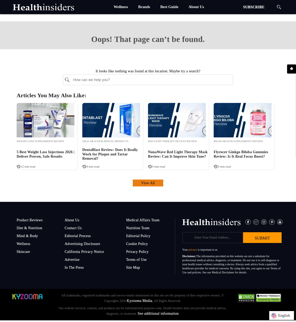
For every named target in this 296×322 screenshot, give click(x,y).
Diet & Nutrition (29, 228)
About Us (72, 220)
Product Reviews (30, 220)
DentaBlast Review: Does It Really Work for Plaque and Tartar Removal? (110, 154)
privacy (193, 249)
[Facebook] (248, 222)
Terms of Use (136, 260)
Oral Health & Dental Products (105, 141)
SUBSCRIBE (254, 7)
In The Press (74, 267)
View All (148, 183)
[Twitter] (256, 222)
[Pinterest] (272, 222)
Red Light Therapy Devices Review (172, 141)
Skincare (23, 252)
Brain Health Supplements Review (238, 141)
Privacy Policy (137, 252)
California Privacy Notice (84, 252)
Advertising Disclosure (82, 244)
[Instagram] (264, 222)
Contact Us (73, 228)
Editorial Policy (138, 236)
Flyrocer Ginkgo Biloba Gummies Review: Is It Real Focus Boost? (241, 154)
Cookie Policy (137, 244)
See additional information (158, 313)
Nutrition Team (138, 228)
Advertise (72, 260)
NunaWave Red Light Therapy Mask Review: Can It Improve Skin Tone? (178, 154)
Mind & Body (27, 236)
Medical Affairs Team (143, 220)
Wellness (23, 244)
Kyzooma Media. (140, 301)
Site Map (133, 267)
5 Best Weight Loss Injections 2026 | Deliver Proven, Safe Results (45, 154)
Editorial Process (78, 236)
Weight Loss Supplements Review (40, 141)
